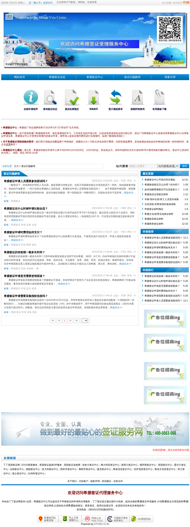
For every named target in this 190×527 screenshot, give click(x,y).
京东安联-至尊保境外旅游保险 (160, 204)
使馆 (34, 288)
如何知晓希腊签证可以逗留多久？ (162, 189)
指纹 (34, 312)
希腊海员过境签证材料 (156, 194)
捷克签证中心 (104, 469)
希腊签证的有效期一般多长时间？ (24, 252)
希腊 (13, 312)
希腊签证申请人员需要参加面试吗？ (26, 181)
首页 (16, 166)
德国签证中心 (33, 469)
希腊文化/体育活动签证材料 (159, 214)
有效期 (29, 268)
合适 (34, 224)
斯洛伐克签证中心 (122, 469)
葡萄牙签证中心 (87, 469)
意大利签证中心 (50, 469)
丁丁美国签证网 (11, 465)
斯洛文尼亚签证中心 (165, 469)
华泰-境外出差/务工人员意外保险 (162, 199)
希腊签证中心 (95, 77)
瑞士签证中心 (19, 473)
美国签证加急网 (72, 465)
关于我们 (72, 481)
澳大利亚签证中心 (110, 465)
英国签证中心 (165, 465)
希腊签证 (15, 201)
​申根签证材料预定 (154, 209)
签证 (18, 312)
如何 (34, 244)
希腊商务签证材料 (154, 223)
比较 (28, 224)
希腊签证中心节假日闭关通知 (160, 179)
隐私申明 (95, 481)
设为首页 (177, 2)
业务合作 (118, 481)
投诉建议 (106, 481)
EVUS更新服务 (29, 465)
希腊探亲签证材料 (154, 219)
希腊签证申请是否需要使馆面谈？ (24, 276)
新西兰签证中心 (129, 465)
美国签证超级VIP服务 (50, 465)
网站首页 (19, 77)
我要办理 (170, 77)
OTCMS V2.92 (101, 524)
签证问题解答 (132, 77)
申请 (23, 224)
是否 (28, 288)
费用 (28, 244)
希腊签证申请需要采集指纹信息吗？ (26, 296)
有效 (23, 268)
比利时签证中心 (36, 473)
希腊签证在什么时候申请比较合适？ (26, 208)
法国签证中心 (17, 469)
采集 (29, 312)
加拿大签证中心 (90, 465)
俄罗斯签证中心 (148, 465)
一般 (36, 268)
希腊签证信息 (57, 77)
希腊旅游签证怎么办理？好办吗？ (162, 184)
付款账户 (83, 481)
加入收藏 (166, 2)
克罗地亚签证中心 (143, 469)
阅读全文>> (17, 220)
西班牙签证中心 (68, 469)
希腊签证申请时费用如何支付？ (23, 232)
